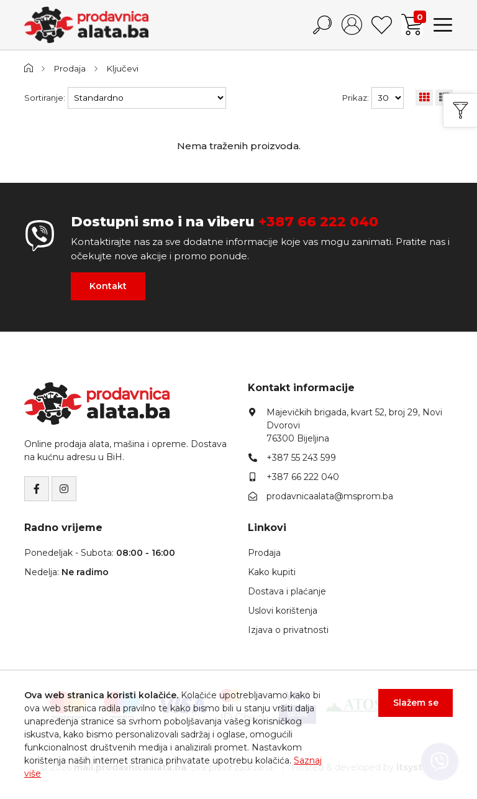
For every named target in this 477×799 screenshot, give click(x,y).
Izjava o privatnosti (288, 629)
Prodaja (69, 68)
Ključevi (122, 68)
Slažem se (415, 702)
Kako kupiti (272, 572)
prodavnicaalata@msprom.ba (329, 496)
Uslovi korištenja (282, 610)
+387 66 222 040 (318, 221)
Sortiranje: (44, 98)
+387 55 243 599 (301, 457)
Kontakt (108, 286)
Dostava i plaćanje (287, 591)
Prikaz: (355, 98)
